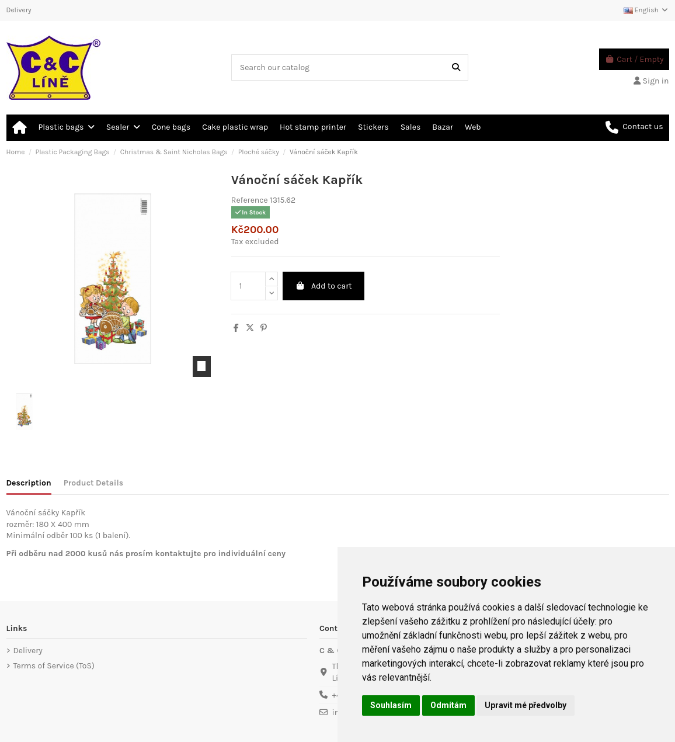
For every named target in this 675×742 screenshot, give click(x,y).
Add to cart (323, 286)
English (646, 10)
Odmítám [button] (448, 705)
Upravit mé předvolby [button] (525, 705)
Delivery (19, 10)
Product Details (93, 483)
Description (28, 483)
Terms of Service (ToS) (54, 666)
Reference (249, 200)
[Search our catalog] (456, 67)
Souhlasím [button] (391, 705)
